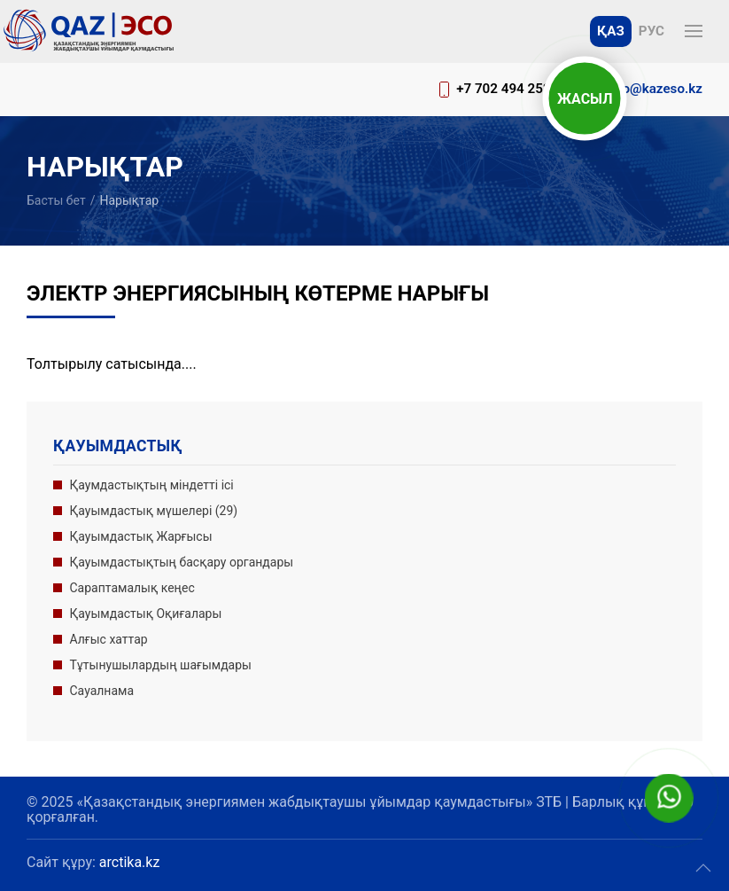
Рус (651, 31)
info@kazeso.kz (654, 89)
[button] (693, 31)
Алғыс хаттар (109, 639)
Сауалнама (102, 691)
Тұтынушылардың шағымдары (161, 665)
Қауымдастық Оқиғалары (146, 613)
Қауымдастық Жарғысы (141, 536)
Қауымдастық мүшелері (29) (154, 511)
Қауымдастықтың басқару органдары (182, 562)
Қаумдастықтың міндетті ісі (152, 485)
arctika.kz (129, 862)
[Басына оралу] (88, 31)
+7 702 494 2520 (507, 89)
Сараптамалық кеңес (132, 588)
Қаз (610, 31)
